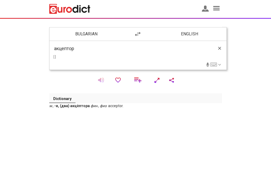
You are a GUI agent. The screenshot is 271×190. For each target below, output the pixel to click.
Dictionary (62, 99)
